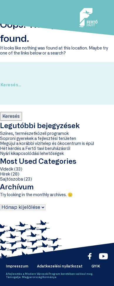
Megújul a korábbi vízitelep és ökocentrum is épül (47, 144)
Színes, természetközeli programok (34, 134)
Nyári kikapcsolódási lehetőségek (32, 154)
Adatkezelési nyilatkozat (60, 266)
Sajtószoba (11, 179)
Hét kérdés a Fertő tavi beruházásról (35, 149)
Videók (6, 169)
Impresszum (17, 266)
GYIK (95, 266)
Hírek (5, 174)
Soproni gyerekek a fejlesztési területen (38, 139)
